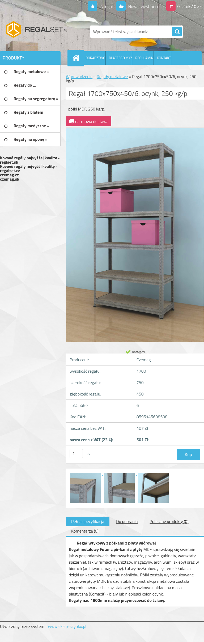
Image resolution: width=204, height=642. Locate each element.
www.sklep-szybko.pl (67, 626)
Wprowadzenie (79, 76)
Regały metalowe (112, 76)
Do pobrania (127, 521)
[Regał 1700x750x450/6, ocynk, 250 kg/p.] (86, 473)
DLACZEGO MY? (120, 58)
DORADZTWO (95, 58)
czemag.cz (9, 175)
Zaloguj (106, 6)
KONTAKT (164, 58)
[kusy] (76, 453)
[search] (177, 32)
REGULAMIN (144, 58)
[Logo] (36, 31)
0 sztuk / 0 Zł (189, 6)
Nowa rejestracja (142, 6)
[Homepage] (77, 58)
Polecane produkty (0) (169, 521)
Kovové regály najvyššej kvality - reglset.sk (30, 160)
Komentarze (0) (85, 531)
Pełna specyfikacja (87, 521)
